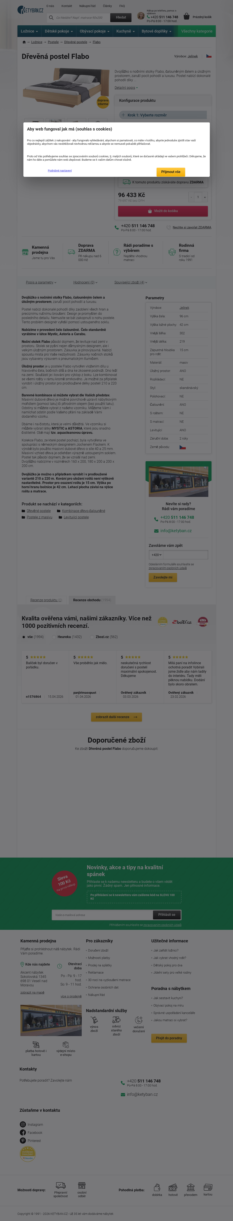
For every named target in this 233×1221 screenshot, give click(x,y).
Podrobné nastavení (60, 170)
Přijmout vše (170, 172)
